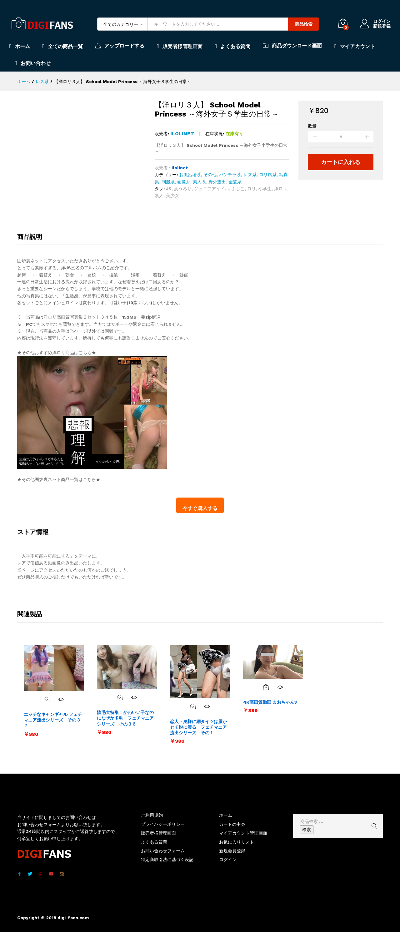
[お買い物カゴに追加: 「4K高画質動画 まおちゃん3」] (266, 687)
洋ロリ (280, 188)
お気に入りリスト (236, 842)
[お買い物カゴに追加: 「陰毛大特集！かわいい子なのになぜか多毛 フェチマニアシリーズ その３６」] (119, 697)
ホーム (19, 46)
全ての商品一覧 (62, 46)
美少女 (172, 195)
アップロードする (119, 45)
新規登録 (382, 26)
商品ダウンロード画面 (292, 45)
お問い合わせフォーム (163, 850)
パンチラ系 (230, 174)
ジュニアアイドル (211, 188)
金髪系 (235, 181)
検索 (306, 829)
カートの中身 (232, 824)
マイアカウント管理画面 (243, 832)
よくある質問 (233, 46)
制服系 (168, 181)
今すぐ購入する (200, 508)
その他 (210, 174)
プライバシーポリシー (163, 824)
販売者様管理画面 (179, 46)
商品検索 (303, 24)
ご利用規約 (152, 815)
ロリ (251, 188)
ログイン (375, 21)
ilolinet (182, 133)
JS (169, 188)
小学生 (265, 188)
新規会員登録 (232, 850)
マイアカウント (354, 46)
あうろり (183, 188)
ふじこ (238, 188)
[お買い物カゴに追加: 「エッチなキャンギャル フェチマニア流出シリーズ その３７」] (46, 699)
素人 (159, 195)
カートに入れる (340, 162)
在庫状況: (214, 133)
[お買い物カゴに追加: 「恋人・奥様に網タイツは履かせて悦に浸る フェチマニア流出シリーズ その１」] (193, 706)
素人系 (199, 181)
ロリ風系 (268, 174)
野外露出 (217, 181)
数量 (312, 126)
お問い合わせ (33, 63)
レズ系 (250, 174)
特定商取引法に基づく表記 (167, 859)
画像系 (183, 181)
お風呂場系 (190, 174)
